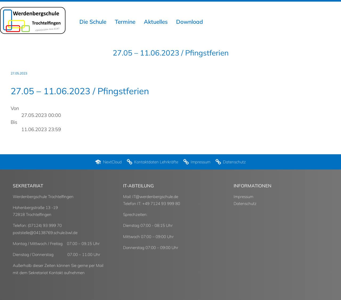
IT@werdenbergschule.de (155, 196)
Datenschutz (245, 203)
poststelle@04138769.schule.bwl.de (45, 232)
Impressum (243, 196)
